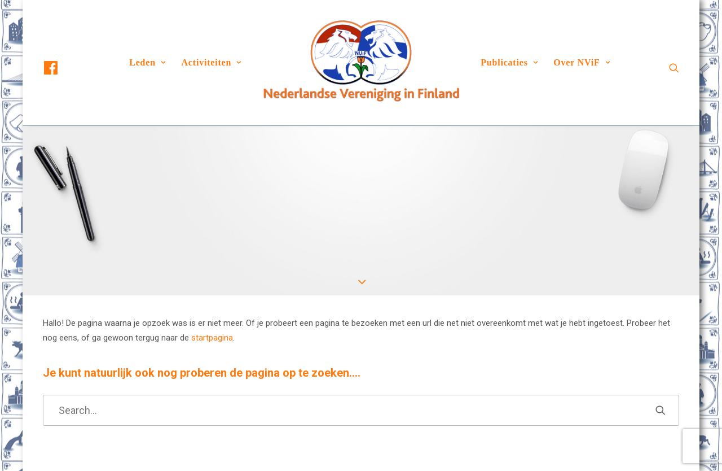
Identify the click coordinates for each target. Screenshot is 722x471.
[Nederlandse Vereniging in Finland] (361, 62)
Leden (147, 62)
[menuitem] (61, 67)
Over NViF (581, 62)
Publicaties (509, 62)
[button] (61, 67)
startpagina (212, 338)
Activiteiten (211, 62)
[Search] (361, 410)
